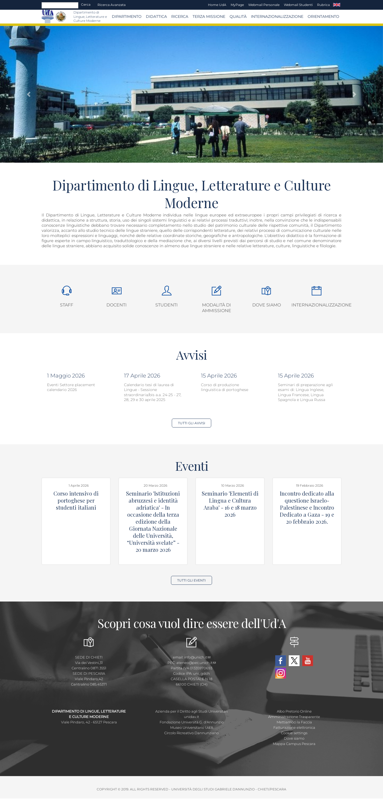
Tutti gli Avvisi (191, 423)
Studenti (166, 305)
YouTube (307, 660)
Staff (66, 305)
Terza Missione (209, 16)
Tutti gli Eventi (191, 580)
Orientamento (323, 16)
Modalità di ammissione (216, 307)
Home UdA (217, 5)
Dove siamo (266, 305)
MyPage (237, 5)
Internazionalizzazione (277, 16)
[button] (29, 94)
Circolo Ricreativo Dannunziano (191, 733)
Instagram (280, 673)
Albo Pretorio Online (294, 711)
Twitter (294, 660)
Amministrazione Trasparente (294, 716)
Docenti (116, 305)
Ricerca (179, 16)
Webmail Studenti (298, 5)
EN (336, 5)
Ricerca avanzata (112, 5)
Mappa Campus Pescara (294, 743)
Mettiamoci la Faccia (294, 722)
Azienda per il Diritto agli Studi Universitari (191, 711)
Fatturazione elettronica (294, 727)
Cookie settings (294, 733)
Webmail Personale (264, 5)
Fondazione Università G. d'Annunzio (192, 722)
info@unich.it (197, 657)
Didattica (156, 16)
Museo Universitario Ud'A (191, 727)
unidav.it (191, 716)
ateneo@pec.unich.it (196, 662)
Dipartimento (127, 16)
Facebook (280, 660)
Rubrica (323, 5)
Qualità (238, 16)
